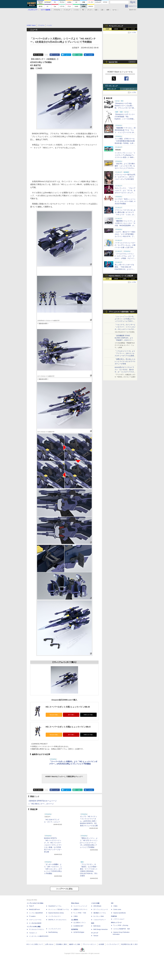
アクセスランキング (116, 26)
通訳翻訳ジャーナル (99, 913)
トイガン (76, 10)
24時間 (116, 29)
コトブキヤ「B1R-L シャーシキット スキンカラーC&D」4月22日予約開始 (125, 201)
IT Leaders (32, 916)
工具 (102, 10)
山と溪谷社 (74, 920)
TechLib (95, 935)
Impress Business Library (56, 913)
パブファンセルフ (118, 919)
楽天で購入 (71, 714)
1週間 (124, 29)
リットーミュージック (80, 906)
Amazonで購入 (54, 714)
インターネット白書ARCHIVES (38, 936)
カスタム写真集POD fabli (121, 929)
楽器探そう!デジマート (81, 909)
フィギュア (66, 10)
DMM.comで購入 (88, 714)
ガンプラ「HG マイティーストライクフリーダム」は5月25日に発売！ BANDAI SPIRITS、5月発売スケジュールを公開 (89, 821)
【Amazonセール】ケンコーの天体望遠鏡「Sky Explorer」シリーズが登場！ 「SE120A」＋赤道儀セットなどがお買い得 (126, 118)
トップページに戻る (64, 889)
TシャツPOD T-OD (80, 913)
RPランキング (111, 89)
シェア (56, 54)
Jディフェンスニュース (100, 909)
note (79, 54)
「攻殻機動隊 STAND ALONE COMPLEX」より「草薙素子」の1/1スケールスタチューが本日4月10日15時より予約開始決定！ (125, 340)
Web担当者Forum (34, 909)
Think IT (31, 906)
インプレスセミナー (54, 916)
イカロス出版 (95, 903)
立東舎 (76, 916)
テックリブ (94, 933)
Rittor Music (75, 903)
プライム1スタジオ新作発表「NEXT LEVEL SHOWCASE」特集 (121, 312)
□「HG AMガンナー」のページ (41, 804)
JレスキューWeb (98, 916)
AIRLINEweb (97, 906)
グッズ (89, 10)
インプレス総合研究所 (36, 913)
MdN (92, 923)
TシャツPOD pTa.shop (120, 925)
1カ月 (133, 29)
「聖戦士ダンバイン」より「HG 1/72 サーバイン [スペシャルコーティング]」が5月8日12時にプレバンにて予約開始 (89, 842)
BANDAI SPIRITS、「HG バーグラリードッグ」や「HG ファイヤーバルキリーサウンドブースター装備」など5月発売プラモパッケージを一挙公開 (53, 845)
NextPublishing (53, 932)
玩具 (96, 10)
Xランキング (113, 86)
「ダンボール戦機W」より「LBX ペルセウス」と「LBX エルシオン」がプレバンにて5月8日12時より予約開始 (53, 868)
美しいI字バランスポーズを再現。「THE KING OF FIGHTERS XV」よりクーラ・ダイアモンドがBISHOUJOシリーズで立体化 (125, 269)
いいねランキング (128, 89)
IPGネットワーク (116, 922)
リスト (46, 54)
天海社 (115, 906)
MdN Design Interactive (100, 929)
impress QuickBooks (119, 913)
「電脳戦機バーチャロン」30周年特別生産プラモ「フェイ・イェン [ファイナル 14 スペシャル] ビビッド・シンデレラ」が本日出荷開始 (125, 132)
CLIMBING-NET (78, 926)
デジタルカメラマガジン (36, 929)
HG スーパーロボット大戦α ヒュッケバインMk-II (68, 727)
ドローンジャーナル (35, 920)
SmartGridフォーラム (55, 906)
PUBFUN (114, 916)
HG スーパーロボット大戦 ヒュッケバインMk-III (68, 707)
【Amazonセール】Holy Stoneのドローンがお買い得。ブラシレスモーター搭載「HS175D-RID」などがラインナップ (125, 107)
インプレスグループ (112, 944)
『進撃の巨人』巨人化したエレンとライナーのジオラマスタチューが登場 (125, 361)
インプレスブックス (54, 929)
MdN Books (97, 926)
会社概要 (101, 944)
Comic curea (117, 909)
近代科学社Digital (79, 932)
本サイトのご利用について (34, 944)
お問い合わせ (49, 944)
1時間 (107, 29)
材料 (108, 10)
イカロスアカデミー (99, 920)
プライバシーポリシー (89, 944)
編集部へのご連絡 (74, 944)
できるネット (33, 933)
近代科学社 (74, 929)
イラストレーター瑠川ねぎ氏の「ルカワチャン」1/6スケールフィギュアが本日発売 (125, 177)
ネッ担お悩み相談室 (35, 923)
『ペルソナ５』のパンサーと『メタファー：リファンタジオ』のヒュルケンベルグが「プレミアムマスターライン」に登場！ (125, 329)
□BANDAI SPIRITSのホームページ (42, 801)
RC (83, 10)
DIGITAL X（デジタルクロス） (57, 920)
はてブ (68, 54)
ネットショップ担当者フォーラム (58, 909)
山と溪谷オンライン (80, 922)
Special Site (113, 62)
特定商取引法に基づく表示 (129, 944)
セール (114, 10)
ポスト (40, 54)
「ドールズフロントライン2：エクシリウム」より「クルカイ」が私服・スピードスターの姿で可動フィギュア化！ (125, 258)
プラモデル (56, 10)
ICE (112, 903)
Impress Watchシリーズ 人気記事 (121, 276)
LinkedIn (90, 54)
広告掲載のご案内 (61, 944)
